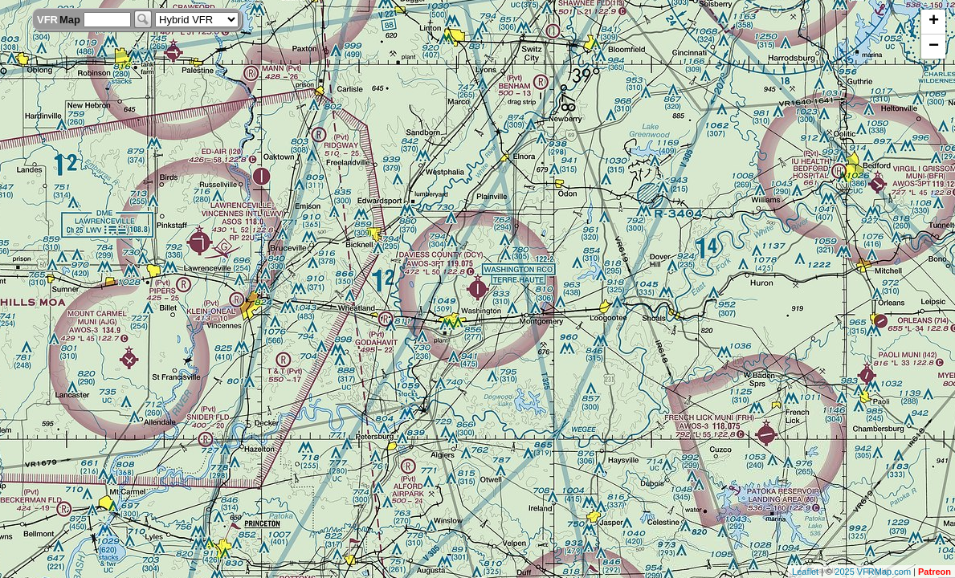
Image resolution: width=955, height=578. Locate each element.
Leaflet (805, 571)
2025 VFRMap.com (873, 571)
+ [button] (933, 22)
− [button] (933, 47)
